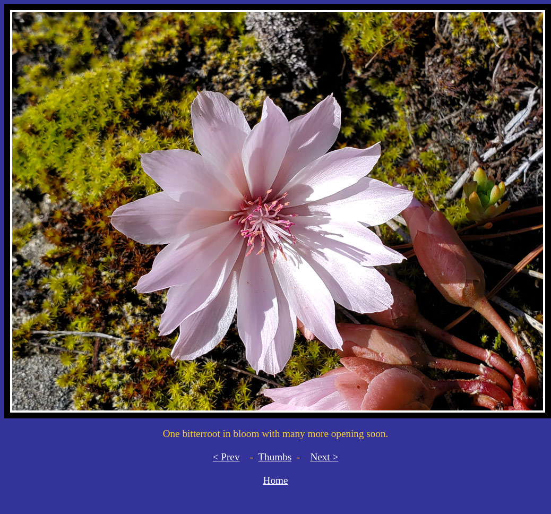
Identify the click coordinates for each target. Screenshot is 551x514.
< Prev (226, 456)
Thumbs (274, 456)
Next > (324, 456)
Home (275, 480)
